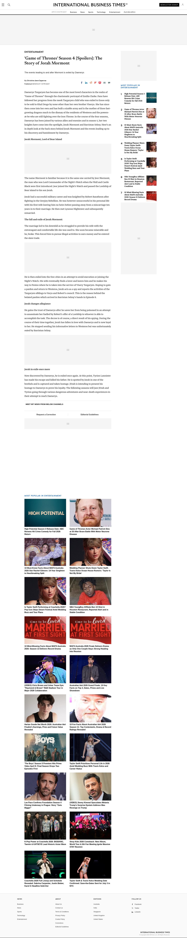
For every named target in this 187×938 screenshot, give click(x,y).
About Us (58, 904)
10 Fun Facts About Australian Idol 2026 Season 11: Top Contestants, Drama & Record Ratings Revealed (90, 727)
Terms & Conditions (62, 912)
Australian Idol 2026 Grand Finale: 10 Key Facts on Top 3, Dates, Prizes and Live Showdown (88, 688)
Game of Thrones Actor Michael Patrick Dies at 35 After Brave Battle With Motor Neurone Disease (90, 531)
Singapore (97, 912)
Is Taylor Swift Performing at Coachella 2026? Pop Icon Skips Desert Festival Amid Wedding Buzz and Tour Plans (45, 609)
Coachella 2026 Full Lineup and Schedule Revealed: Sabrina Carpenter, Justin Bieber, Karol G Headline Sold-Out (44, 883)
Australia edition (129, 12)
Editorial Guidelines (90, 415)
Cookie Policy (60, 919)
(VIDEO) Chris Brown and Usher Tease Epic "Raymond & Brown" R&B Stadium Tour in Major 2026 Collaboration (44, 688)
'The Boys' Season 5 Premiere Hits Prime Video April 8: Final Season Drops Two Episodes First (43, 766)
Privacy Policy (60, 915)
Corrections (59, 923)
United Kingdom (99, 915)
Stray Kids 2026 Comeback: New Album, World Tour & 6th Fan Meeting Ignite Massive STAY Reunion (90, 844)
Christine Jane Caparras (36, 80)
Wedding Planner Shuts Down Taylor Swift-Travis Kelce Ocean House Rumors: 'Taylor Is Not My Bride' (90, 570)
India (95, 908)
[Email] (104, 83)
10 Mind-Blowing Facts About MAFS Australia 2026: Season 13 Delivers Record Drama (134, 196)
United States (98, 919)
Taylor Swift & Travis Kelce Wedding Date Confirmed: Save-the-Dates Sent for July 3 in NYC (90, 883)
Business (73, 12)
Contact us (59, 908)
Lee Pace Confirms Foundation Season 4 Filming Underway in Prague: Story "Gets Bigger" (43, 805)
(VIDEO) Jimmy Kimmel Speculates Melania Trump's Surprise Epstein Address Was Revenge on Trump (89, 805)
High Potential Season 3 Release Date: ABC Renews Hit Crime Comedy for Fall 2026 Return (44, 531)
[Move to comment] (109, 83)
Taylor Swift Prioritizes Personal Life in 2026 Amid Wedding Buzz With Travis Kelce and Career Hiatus (90, 766)
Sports (90, 12)
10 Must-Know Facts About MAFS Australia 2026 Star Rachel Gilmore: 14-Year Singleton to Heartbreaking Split (44, 570)
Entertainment (114, 12)
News (82, 12)
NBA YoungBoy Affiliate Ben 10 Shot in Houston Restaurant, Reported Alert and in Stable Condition (89, 609)
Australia (97, 904)
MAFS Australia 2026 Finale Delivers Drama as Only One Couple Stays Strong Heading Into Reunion (89, 648)
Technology (101, 12)
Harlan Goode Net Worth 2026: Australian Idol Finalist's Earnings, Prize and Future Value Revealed (45, 727)
